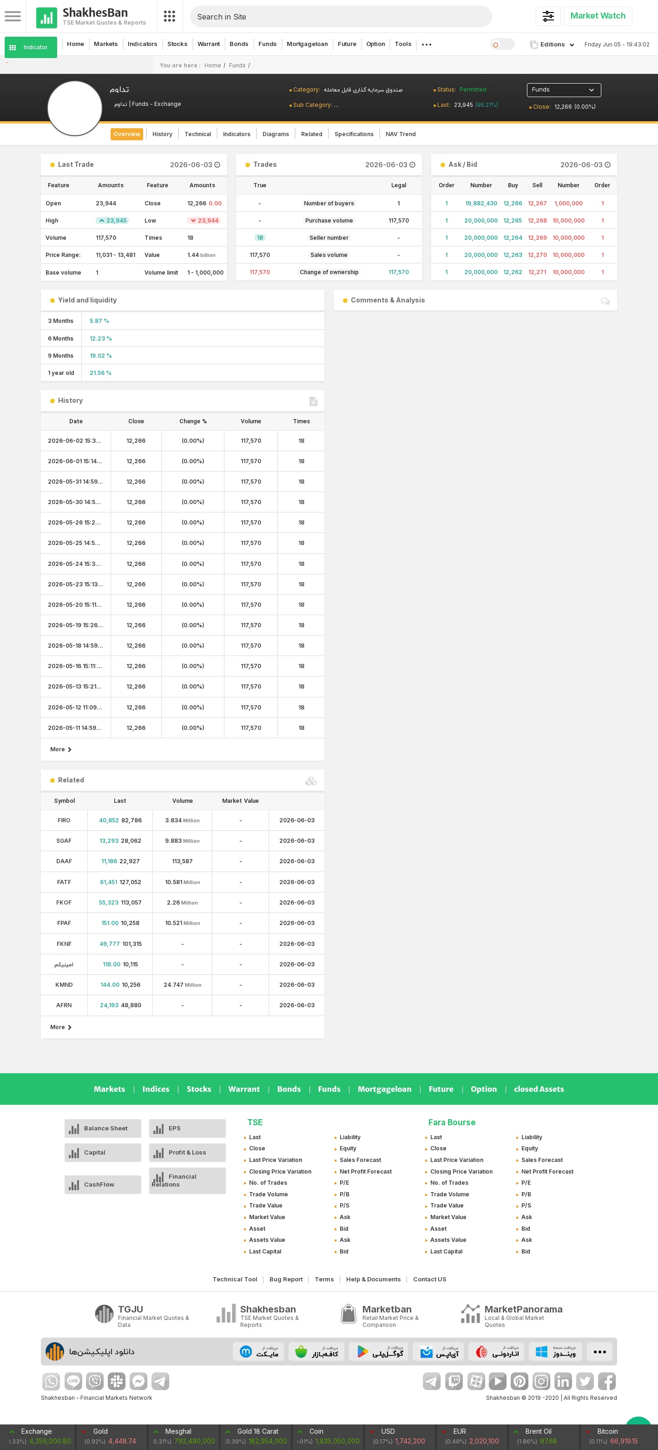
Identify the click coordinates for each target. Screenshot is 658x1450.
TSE (255, 1122)
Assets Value (267, 1239)
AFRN (64, 1005)
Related (311, 134)
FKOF (64, 902)
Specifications (354, 134)
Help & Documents (373, 1279)
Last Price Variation (275, 1159)
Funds (267, 43)
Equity (348, 1148)
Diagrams (276, 134)
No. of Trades (268, 1182)
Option (375, 43)
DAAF (64, 861)
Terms (324, 1279)
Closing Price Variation (280, 1171)
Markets (106, 43)
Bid (344, 1228)
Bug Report (286, 1279)
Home (75, 43)
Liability (350, 1137)
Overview (126, 134)
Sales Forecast (360, 1159)
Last (255, 1137)
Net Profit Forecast (366, 1171)
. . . (426, 41)
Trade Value (266, 1205)
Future (347, 43)
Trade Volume (268, 1194)
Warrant (208, 43)
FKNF (64, 943)
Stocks (177, 43)
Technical (197, 134)
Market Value (267, 1217)
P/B (344, 1194)
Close (257, 1148)
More (61, 749)
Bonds (239, 43)
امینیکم (63, 964)
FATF (64, 882)
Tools (403, 43)
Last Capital (265, 1251)
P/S (344, 1205)
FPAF (64, 922)
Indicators (143, 43)
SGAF (64, 840)
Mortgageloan (307, 43)
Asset (257, 1228)
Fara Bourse (452, 1122)
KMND (64, 984)
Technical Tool (234, 1279)
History (162, 134)
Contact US (430, 1279)
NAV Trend (401, 134)
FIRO (64, 820)
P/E (344, 1182)
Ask (345, 1217)
